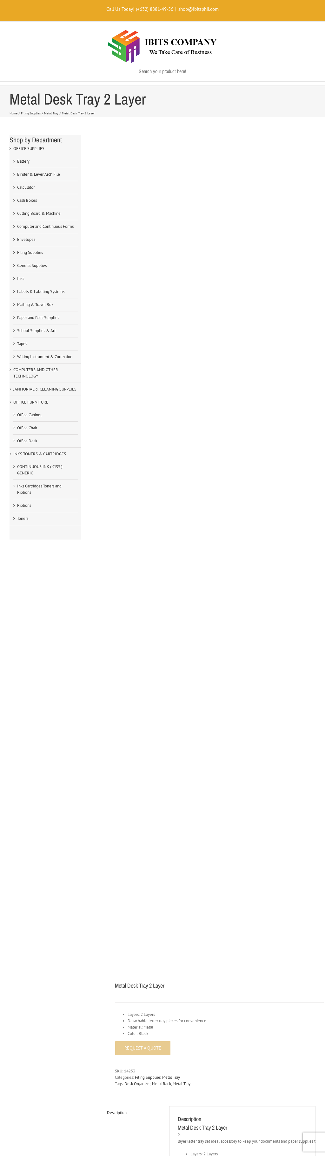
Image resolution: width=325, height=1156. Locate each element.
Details (159, 578)
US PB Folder (231, 691)
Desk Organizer (137, 272)
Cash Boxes (27, 200)
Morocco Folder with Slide (243, 558)
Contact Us (127, 889)
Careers (124, 902)
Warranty (20, 889)
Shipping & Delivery (136, 809)
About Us (126, 876)
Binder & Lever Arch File (38, 174)
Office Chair (27, 428)
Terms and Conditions (31, 850)
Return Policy (24, 902)
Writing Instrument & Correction (44, 356)
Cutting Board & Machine (39, 213)
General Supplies (32, 265)
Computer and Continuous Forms (45, 226)
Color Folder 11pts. (129, 691)
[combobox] (267, 784)
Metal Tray (171, 266)
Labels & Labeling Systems (40, 291)
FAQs (123, 835)
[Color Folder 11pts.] (157, 643)
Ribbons (24, 505)
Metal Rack (161, 272)
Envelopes (26, 239)
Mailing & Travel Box (35, 304)
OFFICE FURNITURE (30, 402)
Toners (22, 518)
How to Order (130, 782)
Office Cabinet (29, 415)
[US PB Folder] (265, 643)
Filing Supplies (148, 266)
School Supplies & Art (36, 330)
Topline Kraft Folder (130, 546)
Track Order (128, 822)
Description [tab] (117, 301)
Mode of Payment (133, 796)
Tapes (22, 343)
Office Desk (27, 441)
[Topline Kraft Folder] (157, 505)
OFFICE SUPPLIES (28, 148)
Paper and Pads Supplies (38, 317)
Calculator (26, 187)
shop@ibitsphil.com (198, 9)
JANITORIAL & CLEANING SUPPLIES (44, 389)
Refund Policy (25, 876)
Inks (20, 278)
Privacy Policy (25, 863)
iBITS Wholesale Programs (36, 782)
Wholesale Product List (33, 796)
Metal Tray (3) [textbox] (266, 784)
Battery (23, 161)
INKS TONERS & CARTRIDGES (39, 454)
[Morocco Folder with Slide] (265, 511)
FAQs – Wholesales (30, 809)
